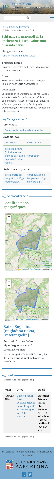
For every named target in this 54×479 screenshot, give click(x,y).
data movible (35, 130)
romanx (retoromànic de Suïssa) (19, 55)
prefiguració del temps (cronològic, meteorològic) (15, 178)
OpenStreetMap (36, 269)
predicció (33, 155)
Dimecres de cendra (15, 130)
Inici (4, 27)
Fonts (11, 375)
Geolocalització (17, 196)
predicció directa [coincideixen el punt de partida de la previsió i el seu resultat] (15, 155)
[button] (9, 217)
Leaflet (23, 269)
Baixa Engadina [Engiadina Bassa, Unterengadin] (19, 330)
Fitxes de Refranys (19, 27)
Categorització (17, 119)
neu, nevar (10, 142)
